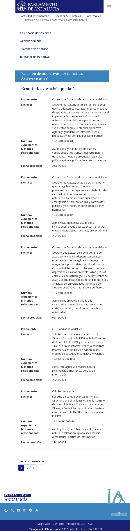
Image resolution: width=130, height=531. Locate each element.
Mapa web (43, 523)
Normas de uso (76, 523)
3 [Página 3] (33, 467)
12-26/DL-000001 (62, 141)
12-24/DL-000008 (62, 293)
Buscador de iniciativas (35, 57)
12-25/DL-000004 (62, 215)
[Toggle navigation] (109, 6)
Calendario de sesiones (35, 33)
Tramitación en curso (34, 49)
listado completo (32, 461)
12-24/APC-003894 (63, 359)
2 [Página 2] (27, 467)
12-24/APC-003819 (63, 421)
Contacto (58, 523)
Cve (90, 523)
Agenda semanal (31, 41)
